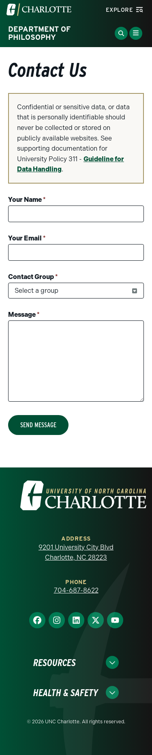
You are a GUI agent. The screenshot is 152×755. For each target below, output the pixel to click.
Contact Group (33, 277)
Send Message (38, 425)
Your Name (27, 199)
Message (24, 314)
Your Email (27, 238)
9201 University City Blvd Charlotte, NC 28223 (76, 552)
